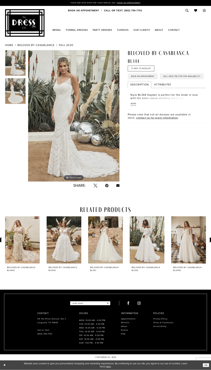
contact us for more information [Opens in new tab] (157, 129)
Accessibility (160, 326)
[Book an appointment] (84, 10)
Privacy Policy (160, 319)
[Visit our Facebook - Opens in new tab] (130, 303)
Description (139, 95)
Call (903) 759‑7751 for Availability (152, 86)
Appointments (128, 319)
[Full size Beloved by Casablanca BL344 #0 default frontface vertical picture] (73, 116)
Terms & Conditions (163, 322)
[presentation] (22, 240)
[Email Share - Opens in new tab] (118, 185)
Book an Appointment (131, 2)
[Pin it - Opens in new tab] (106, 186)
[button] (204, 10)
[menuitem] (84, 10)
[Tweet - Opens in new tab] (95, 186)
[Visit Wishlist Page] (195, 10)
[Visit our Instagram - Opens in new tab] (140, 303)
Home (9, 45)
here (108, 367)
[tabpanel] (15, 64)
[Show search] (187, 10)
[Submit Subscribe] (109, 303)
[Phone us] (123, 10)
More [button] (134, 114)
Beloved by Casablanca (36, 45)
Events (124, 330)
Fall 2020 (66, 45)
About (124, 326)
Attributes (162, 95)
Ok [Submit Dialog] (206, 365)
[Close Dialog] (5, 365)
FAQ (123, 334)
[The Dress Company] (24, 23)
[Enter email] (90, 303)
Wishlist (125, 322)
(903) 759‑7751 (44, 334)
